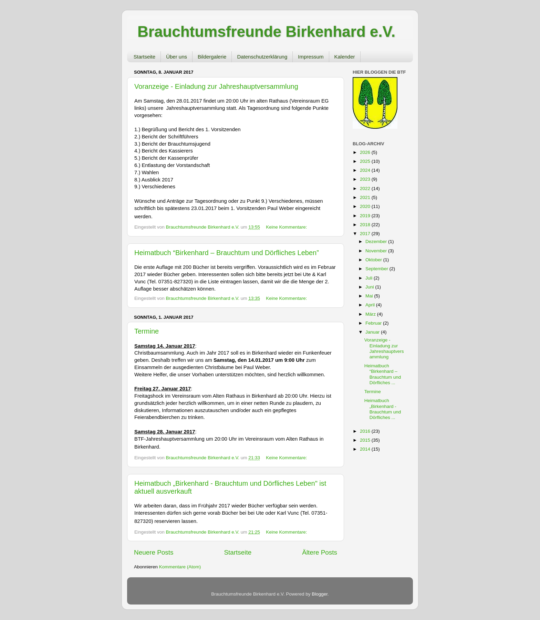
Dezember (376, 241)
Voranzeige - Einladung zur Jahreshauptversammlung (216, 86)
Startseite (144, 57)
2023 (366, 179)
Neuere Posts (153, 552)
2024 (366, 170)
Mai (369, 295)
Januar (373, 332)
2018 (366, 224)
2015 (366, 440)
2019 (366, 215)
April (370, 304)
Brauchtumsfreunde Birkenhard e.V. (266, 31)
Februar (374, 323)
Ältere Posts (319, 552)
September (377, 268)
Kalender (344, 57)
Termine (146, 331)
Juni (370, 287)
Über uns (176, 57)
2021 (366, 197)
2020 (366, 206)
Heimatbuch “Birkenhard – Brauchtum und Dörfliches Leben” (226, 252)
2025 (366, 161)
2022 (366, 188)
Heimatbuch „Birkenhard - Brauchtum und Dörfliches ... (382, 409)
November (376, 250)
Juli (369, 278)
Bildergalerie (212, 57)
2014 (366, 449)
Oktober (374, 259)
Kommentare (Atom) (180, 566)
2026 (366, 152)
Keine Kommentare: (286, 227)
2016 (366, 431)
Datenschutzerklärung (262, 57)
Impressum (310, 57)
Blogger (320, 594)
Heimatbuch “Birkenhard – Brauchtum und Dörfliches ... (382, 374)
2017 (366, 233)
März (371, 314)
